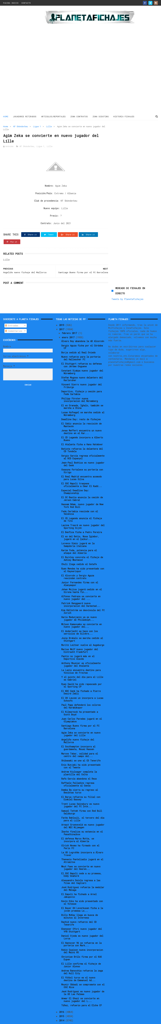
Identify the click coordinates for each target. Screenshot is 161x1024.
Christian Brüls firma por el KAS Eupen (81, 935)
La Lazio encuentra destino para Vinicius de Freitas (81, 648)
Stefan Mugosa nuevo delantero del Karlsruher (82, 356)
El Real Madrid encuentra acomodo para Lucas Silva (81, 455)
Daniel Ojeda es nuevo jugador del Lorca (82, 914)
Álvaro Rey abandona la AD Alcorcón (82, 318)
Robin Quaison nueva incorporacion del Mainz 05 (82, 928)
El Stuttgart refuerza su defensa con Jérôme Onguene (81, 342)
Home (5, 116)
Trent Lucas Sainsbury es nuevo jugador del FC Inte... (80, 782)
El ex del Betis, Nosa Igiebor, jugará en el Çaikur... (80, 515)
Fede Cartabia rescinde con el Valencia (79, 490)
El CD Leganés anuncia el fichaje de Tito (81, 496)
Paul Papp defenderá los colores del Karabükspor (81, 683)
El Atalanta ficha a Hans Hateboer (82, 421)
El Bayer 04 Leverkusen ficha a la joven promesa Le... (82, 886)
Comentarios (13, 308)
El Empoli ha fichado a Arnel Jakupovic (79, 872)
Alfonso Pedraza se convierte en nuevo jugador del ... (80, 574)
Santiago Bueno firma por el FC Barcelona (80, 704)
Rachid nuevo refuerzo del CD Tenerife (79, 900)
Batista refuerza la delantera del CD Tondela (82, 427)
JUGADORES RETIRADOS (24, 116)
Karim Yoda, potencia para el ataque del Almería (79, 529)
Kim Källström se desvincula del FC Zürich (83, 589)
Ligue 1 (37, 126)
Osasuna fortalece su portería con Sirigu (82, 448)
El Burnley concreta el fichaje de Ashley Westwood (82, 536)
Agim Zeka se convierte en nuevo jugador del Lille (80, 711)
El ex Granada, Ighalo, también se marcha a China (82, 384)
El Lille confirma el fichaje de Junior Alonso (81, 942)
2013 (62, 1001)
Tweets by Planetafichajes (127, 138)
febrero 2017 (70, 310)
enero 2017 (69, 314)
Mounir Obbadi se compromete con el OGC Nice (83, 963)
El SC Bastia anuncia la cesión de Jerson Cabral (82, 476)
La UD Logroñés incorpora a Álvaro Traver (82, 831)
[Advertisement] (22, 60)
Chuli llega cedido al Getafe (79, 541)
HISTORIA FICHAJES (123, 116)
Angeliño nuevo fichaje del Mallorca (77, 718)
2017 (62, 306)
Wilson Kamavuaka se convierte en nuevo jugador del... (81, 602)
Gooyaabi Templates (58, 1020)
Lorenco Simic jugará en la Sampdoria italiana (77, 522)
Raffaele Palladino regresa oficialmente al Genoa (77, 761)
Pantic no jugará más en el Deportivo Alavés (77, 635)
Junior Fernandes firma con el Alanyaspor (79, 561)
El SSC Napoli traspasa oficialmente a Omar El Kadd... (81, 462)
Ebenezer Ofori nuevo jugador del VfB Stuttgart (81, 907)
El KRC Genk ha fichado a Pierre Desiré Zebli (81, 669)
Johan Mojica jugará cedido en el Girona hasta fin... (81, 568)
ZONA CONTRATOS (79, 116)
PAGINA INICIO (11, 3)
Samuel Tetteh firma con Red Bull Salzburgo (81, 789)
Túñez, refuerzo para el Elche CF (81, 982)
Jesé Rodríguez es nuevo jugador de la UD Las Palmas (82, 970)
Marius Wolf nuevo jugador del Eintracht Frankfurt (79, 627)
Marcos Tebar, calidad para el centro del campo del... (79, 732)
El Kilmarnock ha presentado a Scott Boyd (79, 690)
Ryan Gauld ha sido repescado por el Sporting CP (81, 662)
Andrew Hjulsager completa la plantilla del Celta (79, 750)
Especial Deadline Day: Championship (75, 469)
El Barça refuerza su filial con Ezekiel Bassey (80, 775)
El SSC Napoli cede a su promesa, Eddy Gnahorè (81, 852)
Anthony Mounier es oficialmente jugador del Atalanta (80, 641)
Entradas (11, 302)
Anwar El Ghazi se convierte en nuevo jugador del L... (80, 977)
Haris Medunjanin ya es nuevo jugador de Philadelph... (79, 595)
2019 (62, 302)
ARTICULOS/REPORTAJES (53, 116)
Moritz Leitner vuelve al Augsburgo (82, 622)
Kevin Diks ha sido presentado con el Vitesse (82, 879)
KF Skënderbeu (20, 126)
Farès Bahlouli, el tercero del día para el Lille (82, 796)
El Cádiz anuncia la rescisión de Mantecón (81, 402)
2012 (62, 1006)
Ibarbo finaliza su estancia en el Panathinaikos (82, 810)
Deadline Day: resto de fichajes (81, 396)
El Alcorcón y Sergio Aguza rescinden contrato (77, 554)
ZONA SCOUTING (101, 116)
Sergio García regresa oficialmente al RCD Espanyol (82, 434)
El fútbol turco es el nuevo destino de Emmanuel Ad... (78, 956)
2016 (62, 988)
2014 (62, 997)
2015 (62, 993)
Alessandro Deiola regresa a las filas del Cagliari (80, 859)
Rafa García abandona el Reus (79, 755)
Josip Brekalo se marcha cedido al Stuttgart (82, 616)
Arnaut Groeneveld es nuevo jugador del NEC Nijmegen (82, 803)
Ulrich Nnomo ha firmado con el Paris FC (80, 824)
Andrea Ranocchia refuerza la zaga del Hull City (82, 949)
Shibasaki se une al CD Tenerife (80, 737)
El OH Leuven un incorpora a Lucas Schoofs (82, 676)
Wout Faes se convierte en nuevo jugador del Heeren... (80, 845)
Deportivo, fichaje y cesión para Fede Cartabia (81, 370)
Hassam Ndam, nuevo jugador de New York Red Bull (82, 483)
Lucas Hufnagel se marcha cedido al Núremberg (82, 391)
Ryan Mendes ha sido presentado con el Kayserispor (82, 547)
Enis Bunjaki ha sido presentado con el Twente (80, 743)
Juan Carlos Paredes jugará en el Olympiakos (81, 697)
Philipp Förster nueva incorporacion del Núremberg (79, 377)
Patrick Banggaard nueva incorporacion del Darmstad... (80, 582)
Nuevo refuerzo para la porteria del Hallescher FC (80, 335)
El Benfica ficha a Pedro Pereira (81, 509)
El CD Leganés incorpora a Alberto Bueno (82, 416)
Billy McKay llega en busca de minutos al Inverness (79, 893)
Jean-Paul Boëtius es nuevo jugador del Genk (82, 441)
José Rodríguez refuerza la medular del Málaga (82, 865)
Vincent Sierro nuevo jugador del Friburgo (81, 363)
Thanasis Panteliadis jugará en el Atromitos (82, 838)
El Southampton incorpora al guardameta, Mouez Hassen (78, 725)
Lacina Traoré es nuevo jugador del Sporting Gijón (83, 503)
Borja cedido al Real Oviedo (78, 329)
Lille (49, 126)
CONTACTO (26, 3)
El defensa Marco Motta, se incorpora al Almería (77, 817)
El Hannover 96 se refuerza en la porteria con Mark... (81, 921)
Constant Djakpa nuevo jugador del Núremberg (82, 349)
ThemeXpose (21, 1020)
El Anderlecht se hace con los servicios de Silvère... (79, 609)
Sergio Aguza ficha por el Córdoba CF (82, 324)
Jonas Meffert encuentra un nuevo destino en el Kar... (81, 409)
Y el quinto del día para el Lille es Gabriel (82, 655)
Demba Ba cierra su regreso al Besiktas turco (79, 768)
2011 (62, 1010)
